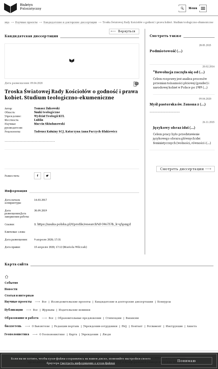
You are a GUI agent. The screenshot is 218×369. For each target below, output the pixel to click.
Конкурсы (164, 302)
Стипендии (113, 318)
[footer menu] (7, 277)
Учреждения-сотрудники (100, 326)
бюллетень (13, 326)
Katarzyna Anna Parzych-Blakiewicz (91, 131)
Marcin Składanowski (49, 124)
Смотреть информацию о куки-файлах (87, 363)
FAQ (124, 326)
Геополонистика (17, 334)
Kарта (73, 334)
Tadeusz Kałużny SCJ (49, 131)
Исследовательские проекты (70, 302)
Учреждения (89, 334)
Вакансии (132, 318)
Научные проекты (26, 22)
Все (44, 302)
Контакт (137, 326)
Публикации (14, 310)
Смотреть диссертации (182, 169)
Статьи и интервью (19, 295)
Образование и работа (21, 318)
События (11, 283)
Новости (11, 289)
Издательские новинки (74, 310)
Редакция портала (66, 326)
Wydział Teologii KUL (49, 116)
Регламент (154, 326)
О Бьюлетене (41, 326)
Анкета (192, 326)
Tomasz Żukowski (47, 108)
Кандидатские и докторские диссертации (70, 22)
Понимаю (186, 361)
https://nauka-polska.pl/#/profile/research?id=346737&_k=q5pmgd (84, 224)
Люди (107, 334)
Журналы (48, 310)
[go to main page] (24, 8)
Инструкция (174, 326)
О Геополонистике (52, 334)
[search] (182, 8)
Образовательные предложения (79, 318)
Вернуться (126, 31)
